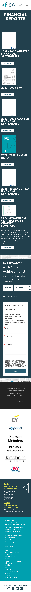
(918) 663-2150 (8, 499)
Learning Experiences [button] (13, 561)
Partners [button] (8, 534)
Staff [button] (7, 548)
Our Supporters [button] (10, 538)
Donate (8, 288)
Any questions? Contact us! (11, 296)
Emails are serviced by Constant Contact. (16, 366)
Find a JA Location (11, 577)
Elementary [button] (9, 563)
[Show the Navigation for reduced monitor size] (27, 5)
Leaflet (12, 381)
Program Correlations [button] (12, 531)
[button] (9, 588)
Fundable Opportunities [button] (13, 536)
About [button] (7, 544)
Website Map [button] (16, 585)
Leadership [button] (9, 546)
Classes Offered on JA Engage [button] (15, 524)
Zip (6, 352)
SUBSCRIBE (15, 371)
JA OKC (7, 575)
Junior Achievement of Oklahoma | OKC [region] (11, 505)
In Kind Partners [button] (10, 540)
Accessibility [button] (7, 585)
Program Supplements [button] (13, 529)
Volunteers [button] (9, 521)
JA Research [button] (9, 554)
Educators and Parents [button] (14, 527)
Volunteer (19, 288)
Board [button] (7, 550)
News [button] (7, 558)
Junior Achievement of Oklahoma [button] (12, 572)
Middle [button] (7, 565)
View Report (8, 63)
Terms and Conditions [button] (10, 583)
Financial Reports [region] (11, 542)
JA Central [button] (24, 585)
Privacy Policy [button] (22, 583)
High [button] (7, 567)
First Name (8, 336)
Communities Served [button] (12, 552)
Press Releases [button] (10, 556)
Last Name (8, 344)
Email (6, 328)
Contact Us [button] (8, 497)
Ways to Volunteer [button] (11, 522)
